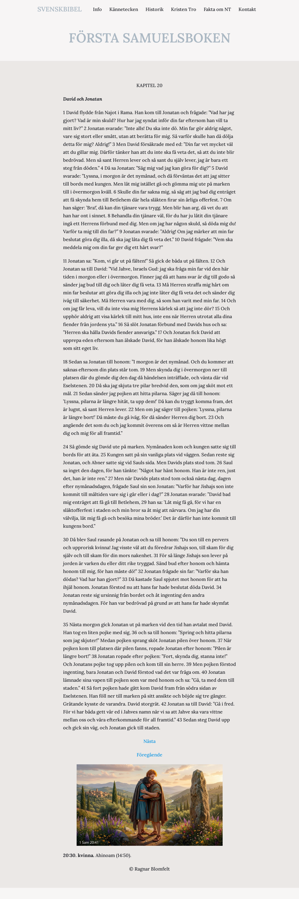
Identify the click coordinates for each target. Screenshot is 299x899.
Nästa (149, 741)
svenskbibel (59, 9)
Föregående (149, 755)
